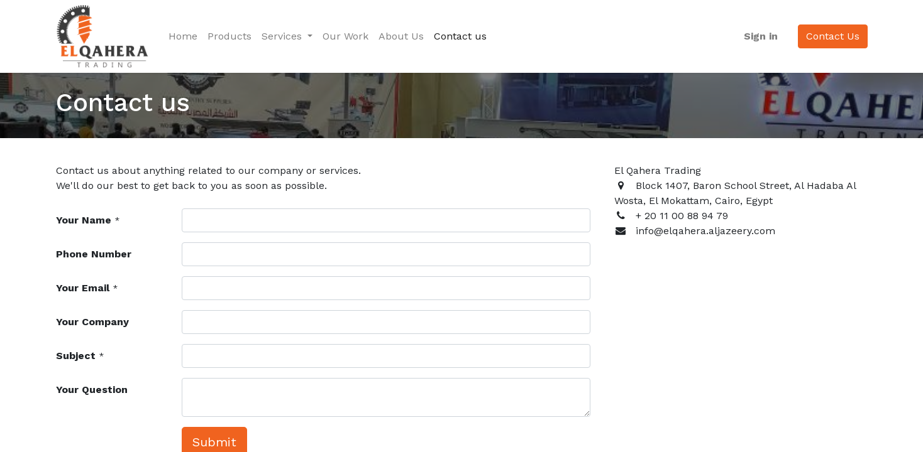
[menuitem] (183, 36)
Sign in (760, 36)
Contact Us (832, 36)
